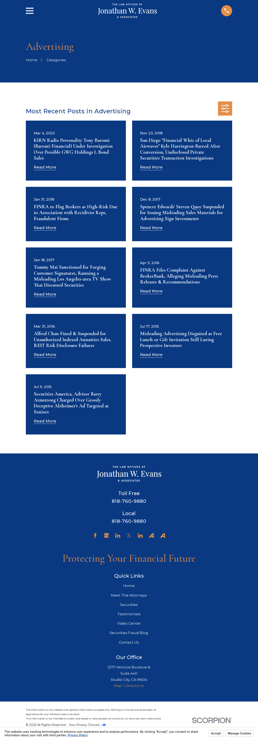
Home (129, 586)
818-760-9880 (129, 501)
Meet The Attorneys (129, 595)
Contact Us (129, 642)
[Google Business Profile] (106, 535)
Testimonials (129, 614)
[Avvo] (151, 535)
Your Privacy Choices (87, 725)
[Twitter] (129, 535)
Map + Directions (129, 686)
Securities (129, 605)
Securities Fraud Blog (129, 633)
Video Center (129, 623)
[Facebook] (95, 535)
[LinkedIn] (117, 535)
